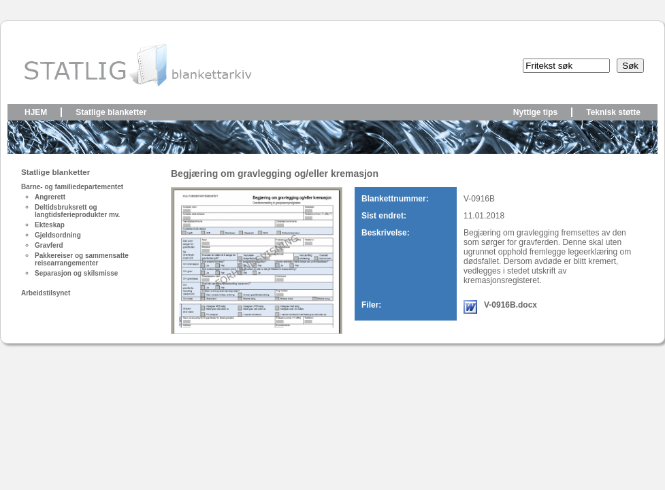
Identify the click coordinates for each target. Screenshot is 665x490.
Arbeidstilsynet (45, 293)
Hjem (36, 112)
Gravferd (49, 245)
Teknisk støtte (613, 112)
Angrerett (50, 197)
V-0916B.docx (510, 305)
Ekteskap (50, 225)
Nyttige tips (535, 112)
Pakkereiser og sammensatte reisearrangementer (82, 259)
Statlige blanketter (111, 112)
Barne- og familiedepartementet (72, 187)
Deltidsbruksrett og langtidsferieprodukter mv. (77, 210)
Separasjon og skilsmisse (76, 273)
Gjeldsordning (58, 235)
